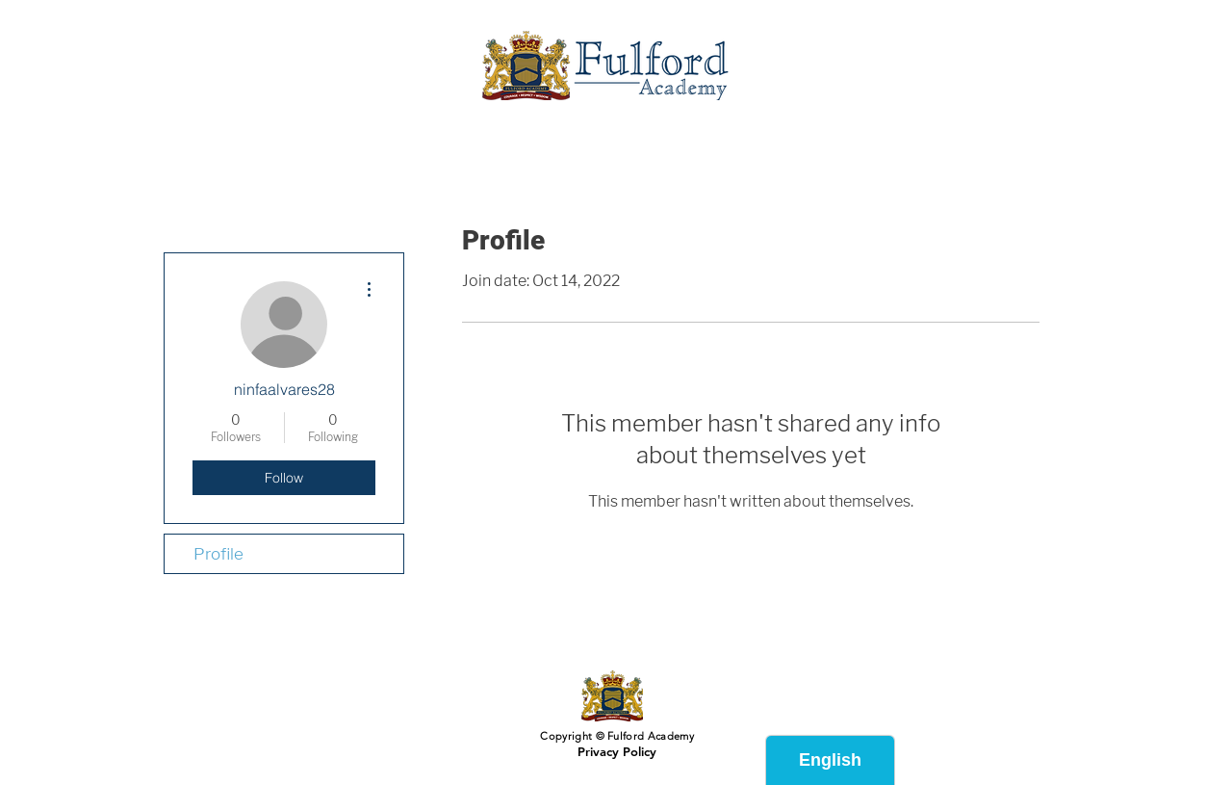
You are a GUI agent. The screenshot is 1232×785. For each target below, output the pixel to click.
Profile (218, 553)
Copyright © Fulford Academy (615, 736)
